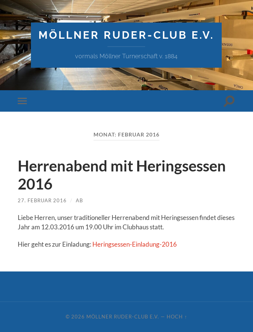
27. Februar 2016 (42, 200)
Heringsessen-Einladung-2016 (134, 244)
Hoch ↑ (177, 317)
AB (79, 200)
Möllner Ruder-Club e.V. (126, 35)
